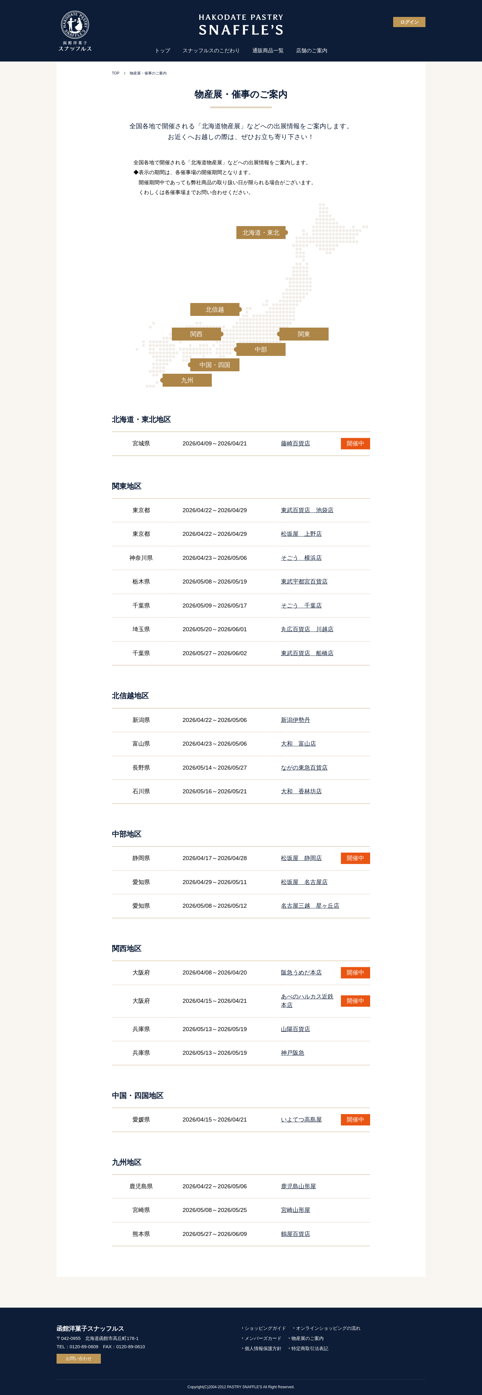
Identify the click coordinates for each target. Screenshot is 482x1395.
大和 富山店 (298, 743)
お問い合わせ (79, 1358)
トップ (162, 51)
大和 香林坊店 (301, 791)
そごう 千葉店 (301, 605)
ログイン (409, 22)
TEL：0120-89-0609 (77, 1346)
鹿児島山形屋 (298, 1186)
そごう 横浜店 (301, 558)
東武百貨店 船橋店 (307, 653)
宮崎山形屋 (295, 1210)
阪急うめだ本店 (301, 972)
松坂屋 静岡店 (301, 858)
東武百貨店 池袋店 (307, 510)
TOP (115, 73)
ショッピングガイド (265, 1328)
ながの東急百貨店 (304, 767)
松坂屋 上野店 (301, 534)
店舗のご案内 (311, 51)
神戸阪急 (292, 1053)
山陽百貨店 (295, 1029)
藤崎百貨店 (295, 443)
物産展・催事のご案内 (148, 73)
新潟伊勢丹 (295, 720)
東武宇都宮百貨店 (304, 581)
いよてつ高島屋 (301, 1119)
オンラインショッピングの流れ (328, 1328)
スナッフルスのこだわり (211, 51)
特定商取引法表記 (309, 1348)
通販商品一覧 (268, 51)
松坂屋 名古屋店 (304, 882)
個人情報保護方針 (263, 1348)
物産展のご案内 (307, 1338)
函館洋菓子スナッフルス (90, 1328)
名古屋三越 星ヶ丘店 (310, 906)
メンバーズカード (263, 1338)
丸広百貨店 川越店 (307, 629)
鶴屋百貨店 (295, 1234)
